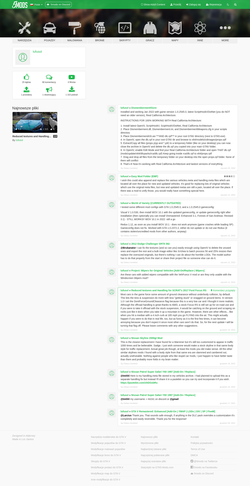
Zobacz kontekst (129, 168)
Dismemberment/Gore (144, 107)
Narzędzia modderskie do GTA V (108, 437)
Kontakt (195, 437)
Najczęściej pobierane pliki (155, 455)
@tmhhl (125, 375)
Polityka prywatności (202, 443)
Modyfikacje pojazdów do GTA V (108, 443)
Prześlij (175, 4)
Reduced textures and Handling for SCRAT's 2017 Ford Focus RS (168, 290)
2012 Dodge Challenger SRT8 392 (150, 243)
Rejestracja (214, 4)
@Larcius (125, 415)
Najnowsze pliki (149, 437)
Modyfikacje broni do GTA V (106, 455)
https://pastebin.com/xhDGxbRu (138, 382)
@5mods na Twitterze (204, 461)
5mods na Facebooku (204, 467)
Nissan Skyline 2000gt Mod (146, 338)
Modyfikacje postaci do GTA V (107, 467)
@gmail (174, 399)
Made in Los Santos (23, 439)
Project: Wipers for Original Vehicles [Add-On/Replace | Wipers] (168, 270)
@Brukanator (128, 247)
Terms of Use (198, 449)
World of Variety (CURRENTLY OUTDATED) (156, 203)
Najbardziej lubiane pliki (153, 449)
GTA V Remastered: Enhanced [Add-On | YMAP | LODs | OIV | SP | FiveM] (173, 411)
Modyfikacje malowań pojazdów (108, 449)
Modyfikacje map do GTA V (105, 473)
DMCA (194, 455)
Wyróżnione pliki (150, 443)
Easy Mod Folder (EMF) (144, 176)
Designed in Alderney (23, 435)
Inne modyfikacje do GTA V (105, 479)
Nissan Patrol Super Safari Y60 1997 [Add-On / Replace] (163, 371)
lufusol (37, 51)
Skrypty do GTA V (100, 461)
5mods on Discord (202, 473)
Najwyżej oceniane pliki (153, 461)
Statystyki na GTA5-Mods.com (157, 467)
